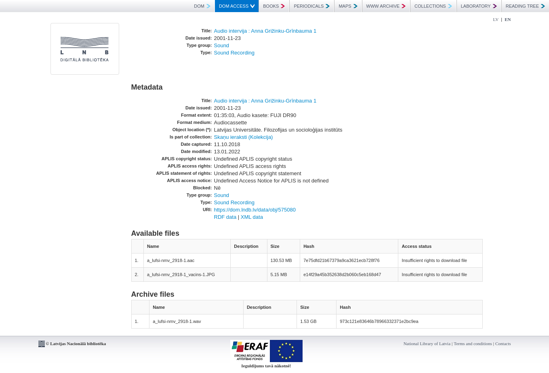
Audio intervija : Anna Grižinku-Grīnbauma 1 (265, 31)
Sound (221, 45)
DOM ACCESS (237, 6)
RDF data (225, 217)
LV (496, 19)
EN (508, 19)
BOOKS (274, 6)
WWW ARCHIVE (386, 6)
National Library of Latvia (427, 343)
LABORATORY (479, 6)
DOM (202, 6)
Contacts (503, 343)
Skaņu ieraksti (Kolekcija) (243, 137)
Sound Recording (234, 53)
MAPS (348, 6)
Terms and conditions (473, 343)
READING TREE (525, 6)
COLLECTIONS (433, 6)
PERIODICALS (312, 6)
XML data (252, 217)
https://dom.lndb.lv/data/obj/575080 (255, 210)
